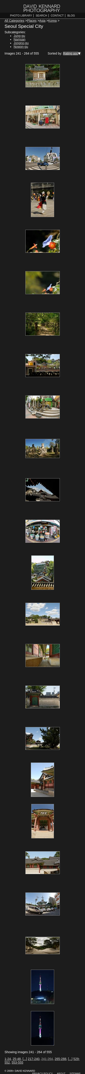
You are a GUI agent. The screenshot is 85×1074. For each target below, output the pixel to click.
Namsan (19, 39)
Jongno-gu (21, 43)
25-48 (17, 1059)
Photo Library (21, 15)
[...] (24, 1059)
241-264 (47, 1059)
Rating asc (70, 53)
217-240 (33, 1059)
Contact (57, 15)
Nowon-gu (21, 46)
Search (41, 15)
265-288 (60, 1059)
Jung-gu (19, 36)
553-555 (17, 1062)
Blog (71, 15)
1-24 (8, 1059)
